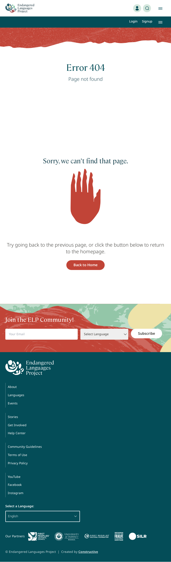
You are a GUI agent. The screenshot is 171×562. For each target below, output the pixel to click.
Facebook (15, 485)
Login (133, 21)
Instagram (15, 493)
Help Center (17, 433)
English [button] (42, 516)
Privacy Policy (18, 463)
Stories (13, 417)
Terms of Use (17, 455)
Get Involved (17, 425)
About (12, 387)
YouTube (14, 477)
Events (13, 403)
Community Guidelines (25, 446)
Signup (147, 21)
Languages (16, 395)
